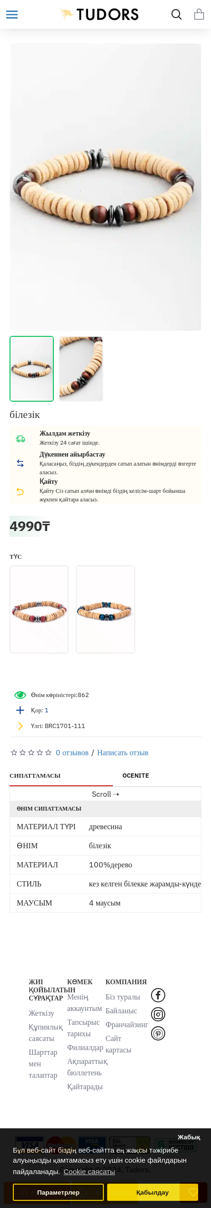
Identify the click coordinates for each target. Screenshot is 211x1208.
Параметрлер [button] (58, 1192)
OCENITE (135, 776)
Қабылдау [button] (152, 1192)
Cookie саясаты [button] (89, 1171)
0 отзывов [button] (72, 752)
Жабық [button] (189, 1137)
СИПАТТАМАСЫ (35, 776)
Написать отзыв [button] (122, 752)
